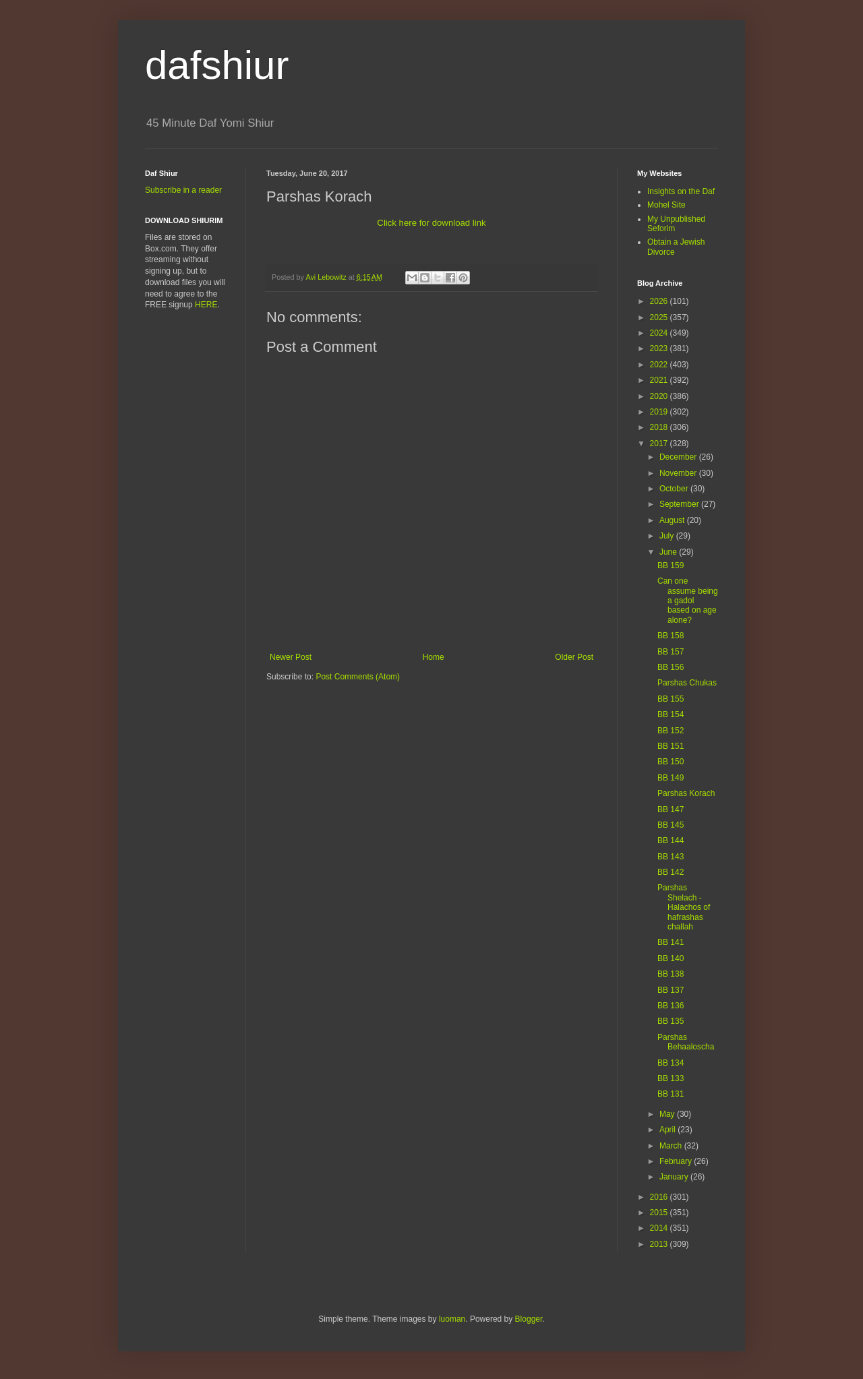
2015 (660, 1212)
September (680, 504)
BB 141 (670, 942)
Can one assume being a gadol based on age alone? (687, 600)
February (676, 1161)
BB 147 (670, 809)
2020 (660, 396)
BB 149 (670, 778)
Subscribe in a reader (183, 190)
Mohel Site (666, 205)
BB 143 (670, 856)
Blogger (529, 1319)
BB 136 (670, 1005)
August (673, 520)
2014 (660, 1228)
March (671, 1146)
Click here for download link (431, 223)
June (669, 552)
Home (433, 657)
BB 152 (670, 730)
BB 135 (670, 1021)
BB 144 (670, 840)
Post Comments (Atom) (358, 676)
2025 (660, 317)
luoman (452, 1319)
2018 (660, 427)
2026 (660, 301)
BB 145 (670, 825)
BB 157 (670, 651)
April (668, 1129)
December (679, 457)
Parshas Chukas (687, 682)
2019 (660, 412)
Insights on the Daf (681, 191)
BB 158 (670, 635)
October (674, 488)
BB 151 (670, 746)
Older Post (574, 657)
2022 (660, 364)
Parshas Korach (686, 793)
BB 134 (670, 1063)
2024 (660, 333)
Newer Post (290, 657)
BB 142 (670, 872)
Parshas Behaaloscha (685, 1042)
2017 (660, 443)
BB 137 (670, 990)
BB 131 (670, 1094)
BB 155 (670, 699)
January (674, 1177)
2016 (660, 1197)
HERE (206, 304)
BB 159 (670, 565)
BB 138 (670, 974)
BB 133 (670, 1078)
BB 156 (670, 667)
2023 (660, 348)
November (679, 473)
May (668, 1114)
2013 (660, 1244)
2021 (660, 380)
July (667, 536)
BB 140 (670, 958)
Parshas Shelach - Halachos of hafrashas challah (683, 907)
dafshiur (217, 65)
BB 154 (670, 714)
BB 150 (670, 761)
